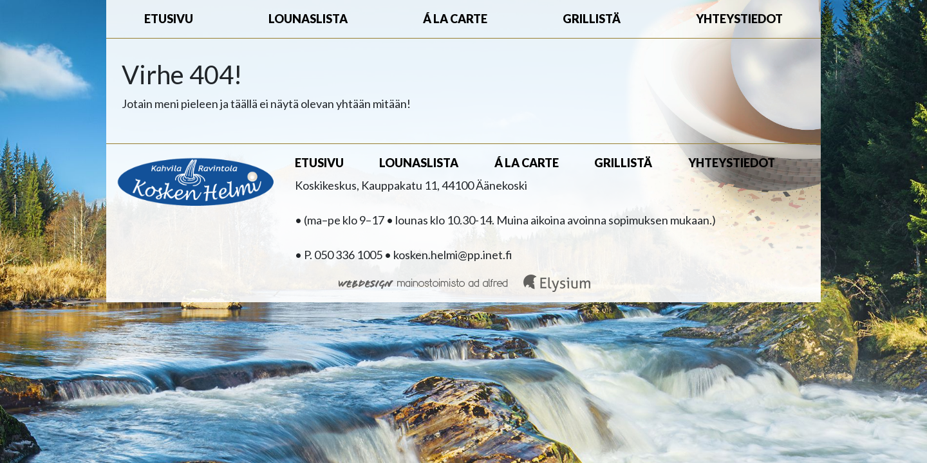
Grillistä (592, 19)
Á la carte (455, 19)
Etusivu (168, 19)
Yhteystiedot (739, 19)
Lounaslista (308, 19)
